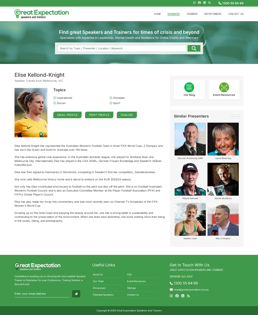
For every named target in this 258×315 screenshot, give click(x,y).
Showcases (99, 288)
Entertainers (212, 13)
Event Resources (136, 281)
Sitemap (131, 288)
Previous (233, 116)
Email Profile (67, 115)
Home (157, 13)
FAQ (129, 274)
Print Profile (99, 115)
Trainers (192, 13)
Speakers (174, 13)
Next (238, 116)
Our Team (98, 281)
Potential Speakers (103, 294)
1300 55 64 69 (231, 3)
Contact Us (236, 13)
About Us (98, 274)
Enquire (127, 115)
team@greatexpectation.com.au (191, 289)
